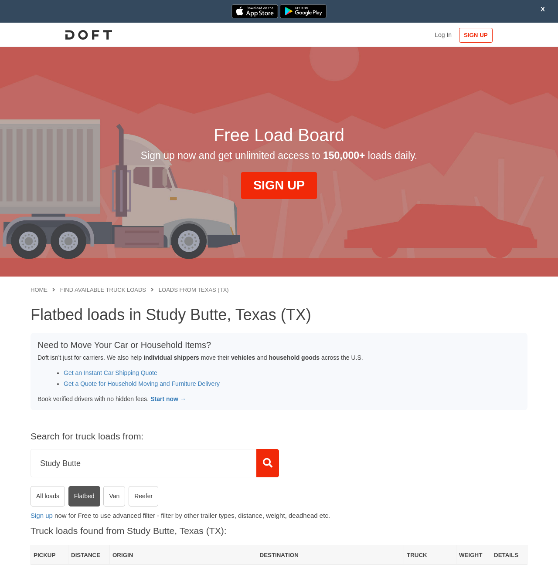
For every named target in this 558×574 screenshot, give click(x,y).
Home (39, 290)
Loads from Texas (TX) (194, 290)
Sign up (42, 515)
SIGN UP (499, 35)
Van (114, 496)
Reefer (143, 496)
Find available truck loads (103, 290)
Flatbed (84, 496)
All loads (47, 496)
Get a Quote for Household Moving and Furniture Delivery (142, 383)
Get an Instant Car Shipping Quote (110, 372)
